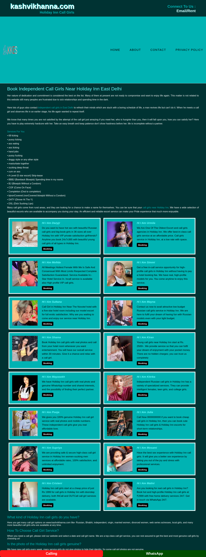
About (135, 49)
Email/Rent (186, 11)
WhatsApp (154, 553)
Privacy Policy (189, 49)
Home (115, 49)
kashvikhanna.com (42, 6)
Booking (47, 249)
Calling (51, 553)
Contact (158, 49)
